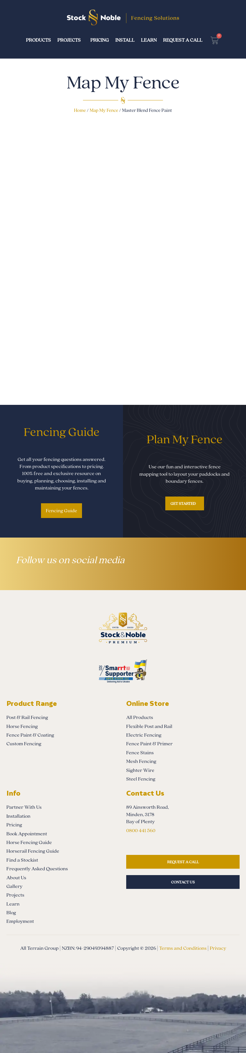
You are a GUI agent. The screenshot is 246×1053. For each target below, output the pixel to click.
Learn (149, 40)
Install (125, 40)
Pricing (99, 40)
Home (80, 110)
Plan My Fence (185, 439)
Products (38, 40)
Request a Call (182, 40)
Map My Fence (104, 110)
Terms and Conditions (183, 948)
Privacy (218, 948)
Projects (69, 40)
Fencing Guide (61, 510)
